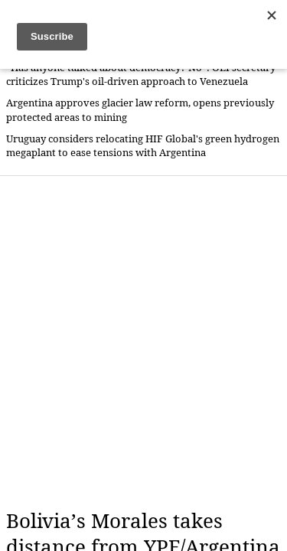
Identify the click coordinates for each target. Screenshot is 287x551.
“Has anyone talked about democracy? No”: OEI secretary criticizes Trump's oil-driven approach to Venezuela (141, 74)
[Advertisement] (143, 342)
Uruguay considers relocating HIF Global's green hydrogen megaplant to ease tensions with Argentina (142, 145)
